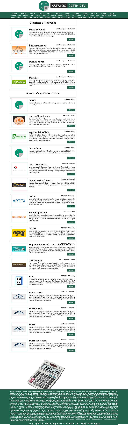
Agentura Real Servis (41, 180)
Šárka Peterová (37, 45)
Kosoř (109, 15)
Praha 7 (67, 14)
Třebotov (54, 17)
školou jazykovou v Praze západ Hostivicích (58, 407)
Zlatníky (96, 17)
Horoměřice (61, 15)
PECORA (33, 77)
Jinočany (92, 15)
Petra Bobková (37, 29)
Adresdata (35, 148)
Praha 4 (41, 14)
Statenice (47, 17)
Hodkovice (53, 15)
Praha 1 (14, 14)
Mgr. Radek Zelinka (39, 132)
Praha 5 (49, 14)
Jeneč (73, 15)
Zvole (101, 17)
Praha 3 (32, 14)
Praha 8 (76, 14)
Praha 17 (88, 402)
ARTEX (33, 196)
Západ (112, 14)
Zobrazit (71, 39)
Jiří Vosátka (36, 260)
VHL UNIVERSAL (38, 164)
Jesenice (79, 15)
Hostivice (68, 15)
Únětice (68, 17)
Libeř (114, 15)
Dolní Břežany (45, 15)
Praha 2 (23, 14)
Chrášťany (25, 15)
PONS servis (36, 308)
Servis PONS (36, 292)
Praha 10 (94, 14)
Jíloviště (85, 15)
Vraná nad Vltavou (82, 17)
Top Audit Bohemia (39, 116)
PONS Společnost (38, 340)
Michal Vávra (36, 61)
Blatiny (98, 400)
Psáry (30, 17)
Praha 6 (58, 14)
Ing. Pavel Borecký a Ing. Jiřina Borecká (50, 244)
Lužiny (17, 416)
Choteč (19, 15)
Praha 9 (85, 14)
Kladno (97, 15)
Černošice (13, 15)
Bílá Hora (35, 415)
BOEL (32, 276)
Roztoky (36, 17)
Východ (103, 14)
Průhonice (24, 17)
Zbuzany (90, 17)
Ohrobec (13, 17)
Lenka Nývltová (38, 212)
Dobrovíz (38, 15)
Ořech (18, 17)
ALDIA (32, 100)
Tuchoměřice (61, 17)
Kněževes (104, 15)
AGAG (32, 228)
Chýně (32, 15)
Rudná (41, 17)
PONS (32, 324)
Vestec (73, 17)
